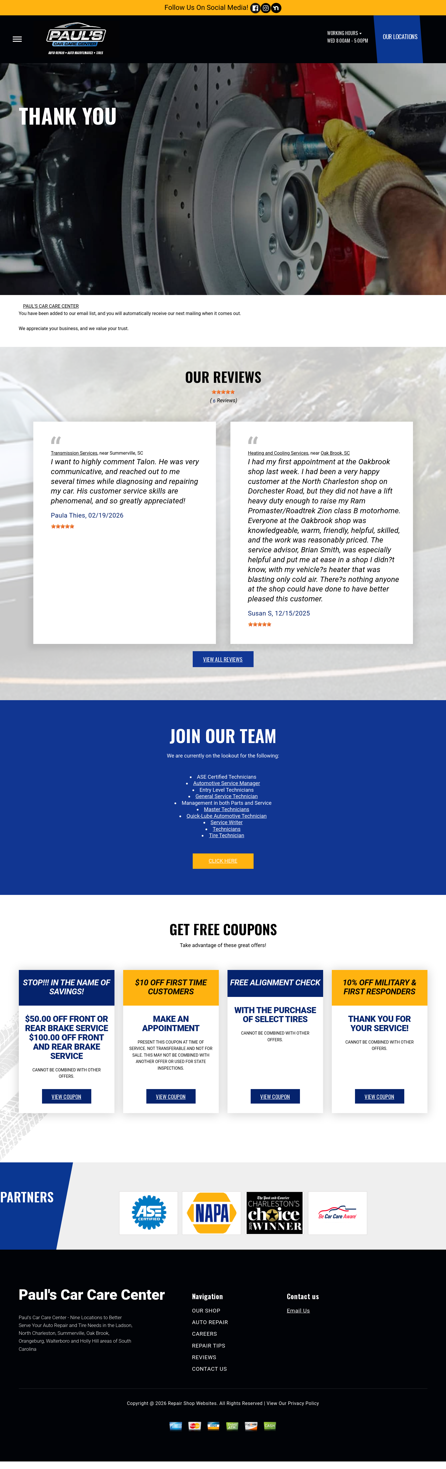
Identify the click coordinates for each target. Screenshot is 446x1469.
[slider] (223, 391)
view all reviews (223, 659)
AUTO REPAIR (210, 1322)
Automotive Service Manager (226, 783)
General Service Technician (227, 796)
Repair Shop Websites (192, 1403)
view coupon (66, 1096)
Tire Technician (226, 835)
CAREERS (204, 1333)
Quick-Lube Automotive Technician (227, 816)
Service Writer (227, 822)
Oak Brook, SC (335, 453)
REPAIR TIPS (208, 1345)
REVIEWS (204, 1357)
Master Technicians (226, 809)
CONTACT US (209, 1369)
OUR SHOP (206, 1310)
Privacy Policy (303, 1403)
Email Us (298, 1310)
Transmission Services (74, 453)
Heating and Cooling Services (278, 453)
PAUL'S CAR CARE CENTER (51, 306)
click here (223, 861)
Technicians (227, 829)
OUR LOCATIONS (400, 36)
